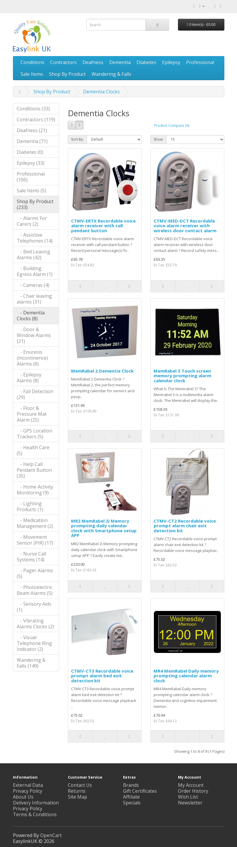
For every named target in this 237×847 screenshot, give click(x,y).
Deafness (93, 62)
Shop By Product (67, 74)
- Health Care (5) (33, 450)
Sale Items (32, 74)
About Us (23, 797)
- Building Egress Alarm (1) (35, 271)
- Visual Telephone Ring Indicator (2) (34, 643)
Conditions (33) (33, 108)
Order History (193, 791)
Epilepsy (171, 62)
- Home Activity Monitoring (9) (35, 490)
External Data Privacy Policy (28, 788)
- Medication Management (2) (35, 523)
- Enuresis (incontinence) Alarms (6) (32, 358)
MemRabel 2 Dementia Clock (102, 371)
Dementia (120, 62)
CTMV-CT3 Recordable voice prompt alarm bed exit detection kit (102, 675)
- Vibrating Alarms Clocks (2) (35, 623)
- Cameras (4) (33, 285)
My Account (191, 785)
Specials (132, 802)
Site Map (77, 797)
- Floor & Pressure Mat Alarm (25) (32, 414)
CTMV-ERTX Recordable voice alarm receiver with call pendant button (103, 225)
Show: (158, 139)
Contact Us (80, 785)
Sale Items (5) (31, 190)
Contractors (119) (36, 119)
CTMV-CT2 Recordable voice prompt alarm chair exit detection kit (185, 525)
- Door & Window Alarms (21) (34, 335)
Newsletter (190, 802)
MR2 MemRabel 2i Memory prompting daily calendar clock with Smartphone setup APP (104, 528)
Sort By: (77, 139)
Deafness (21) (32, 130)
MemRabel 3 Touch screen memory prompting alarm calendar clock (182, 375)
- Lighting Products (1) (30, 506)
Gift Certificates (140, 791)
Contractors (63, 62)
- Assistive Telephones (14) (35, 238)
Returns (76, 791)
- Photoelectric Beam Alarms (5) (35, 590)
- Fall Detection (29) (35, 394)
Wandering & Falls (111, 74)
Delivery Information (36, 802)
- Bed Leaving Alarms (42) (33, 254)
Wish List (188, 797)
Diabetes (146, 62)
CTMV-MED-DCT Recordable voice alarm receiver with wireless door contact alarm (185, 225)
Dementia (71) (32, 141)
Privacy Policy (27, 808)
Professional (200, 62)
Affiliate (131, 797)
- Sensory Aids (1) (34, 607)
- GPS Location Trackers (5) (34, 433)
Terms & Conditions (35, 814)
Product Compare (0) (171, 125)
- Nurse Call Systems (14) (31, 556)
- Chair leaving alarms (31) (34, 299)
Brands (131, 785)
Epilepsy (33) (30, 163)
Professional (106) (31, 177)
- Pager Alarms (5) (35, 573)
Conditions (32, 62)
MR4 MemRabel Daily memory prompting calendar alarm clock (186, 675)
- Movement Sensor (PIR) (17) (35, 540)
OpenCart (51, 835)
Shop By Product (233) (35, 204)
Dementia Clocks (101, 91)
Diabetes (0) (30, 152)
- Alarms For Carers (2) (32, 221)
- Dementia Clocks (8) (31, 315)
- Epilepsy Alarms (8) (29, 377)
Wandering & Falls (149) (31, 663)
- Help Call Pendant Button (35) (34, 470)
